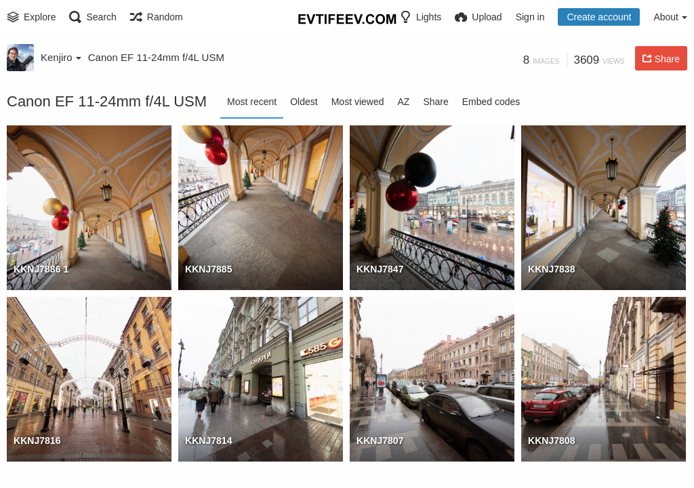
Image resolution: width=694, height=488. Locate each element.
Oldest (303, 101)
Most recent (252, 101)
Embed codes (491, 101)
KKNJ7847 (380, 269)
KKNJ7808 (551, 440)
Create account (599, 17)
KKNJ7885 (208, 269)
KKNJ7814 (208, 440)
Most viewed (357, 101)
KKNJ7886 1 (41, 269)
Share (435, 101)
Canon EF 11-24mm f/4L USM (156, 57)
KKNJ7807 (380, 440)
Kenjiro (61, 57)
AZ (404, 101)
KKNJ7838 (551, 269)
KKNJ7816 (37, 440)
